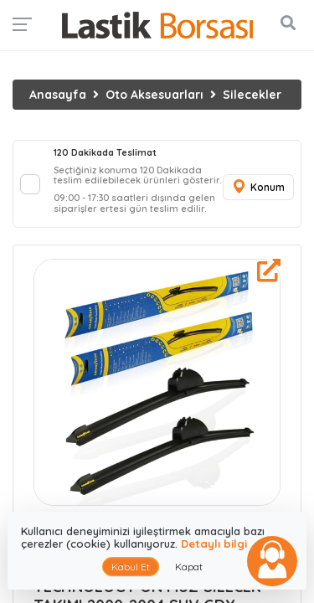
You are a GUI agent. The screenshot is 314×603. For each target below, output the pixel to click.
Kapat (189, 566)
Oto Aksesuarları (154, 94)
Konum (258, 187)
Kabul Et (130, 566)
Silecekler (252, 94)
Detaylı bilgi (214, 543)
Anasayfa (57, 94)
